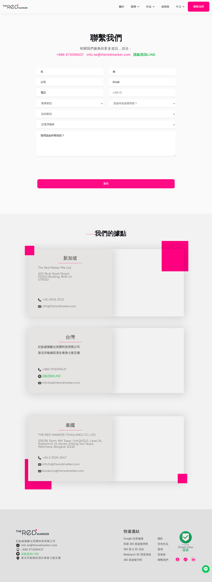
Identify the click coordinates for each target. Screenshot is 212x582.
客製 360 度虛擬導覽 (136, 544)
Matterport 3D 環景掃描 (137, 554)
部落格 (162, 554)
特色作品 (163, 544)
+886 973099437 (70, 55)
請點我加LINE (51, 376)
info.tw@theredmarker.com (109, 55)
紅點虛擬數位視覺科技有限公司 (35, 541)
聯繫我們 (198, 6)
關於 (160, 538)
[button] (135, 7)
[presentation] (63, 169)
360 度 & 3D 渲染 (134, 549)
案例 (160, 549)
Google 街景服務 (133, 538)
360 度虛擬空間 (133, 560)
